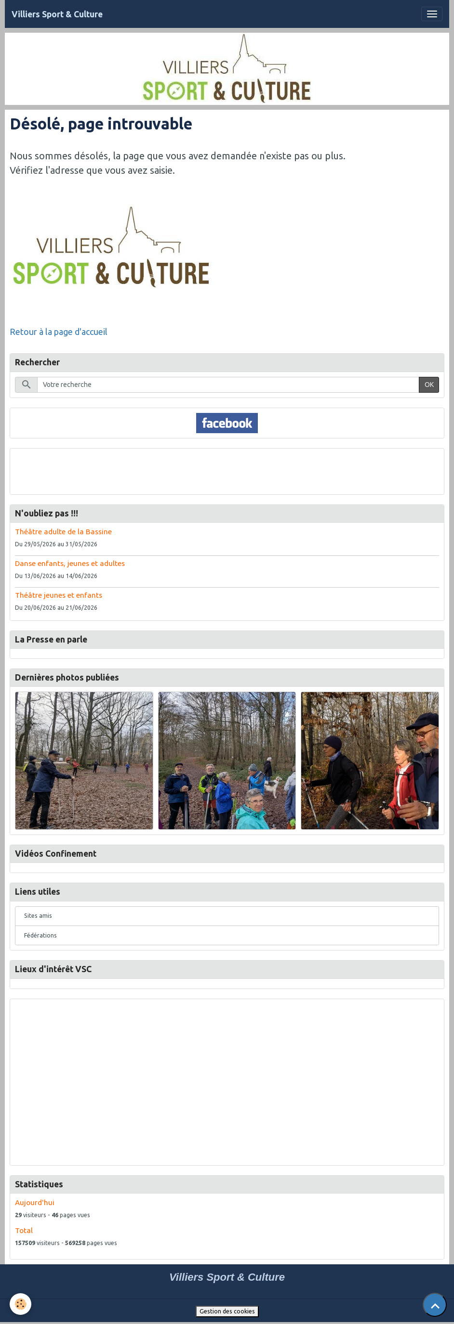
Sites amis (38, 916)
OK (429, 384)
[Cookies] (20, 1304)
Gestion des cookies (227, 1311)
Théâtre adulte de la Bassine (63, 531)
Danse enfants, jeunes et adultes (70, 563)
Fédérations (40, 935)
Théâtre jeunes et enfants (58, 595)
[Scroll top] (435, 1305)
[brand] (57, 14)
